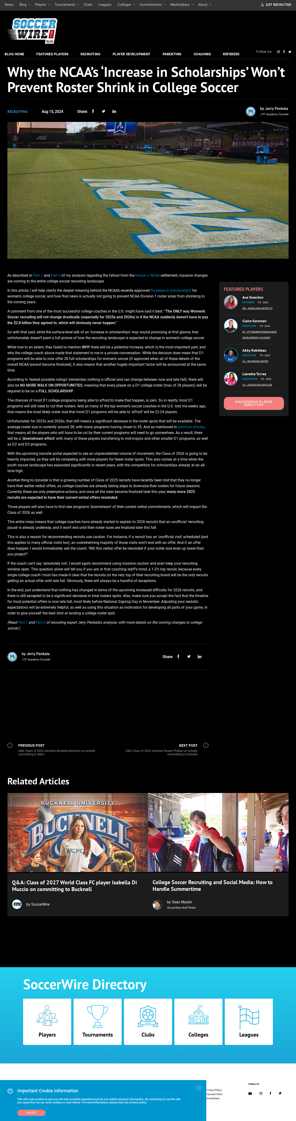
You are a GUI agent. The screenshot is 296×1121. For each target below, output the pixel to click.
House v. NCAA (147, 275)
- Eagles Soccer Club (259, 385)
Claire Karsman (254, 321)
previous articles (191, 427)
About (202, 4)
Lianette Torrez (254, 374)
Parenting (172, 54)
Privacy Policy (214, 1089)
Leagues (105, 4)
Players (40, 4)
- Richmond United (257, 361)
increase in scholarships (171, 290)
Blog (22, 4)
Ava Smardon (252, 297)
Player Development (132, 54)
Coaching (202, 54)
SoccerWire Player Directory (253, 403)
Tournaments (65, 4)
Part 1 (38, 275)
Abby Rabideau (254, 350)
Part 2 (56, 275)
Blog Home (14, 54)
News (9, 4)
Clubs (88, 4)
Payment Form (214, 1093)
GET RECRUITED (276, 4)
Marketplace (180, 4)
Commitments (151, 4)
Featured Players (52, 54)
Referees (231, 54)
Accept (31, 1112)
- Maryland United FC (260, 308)
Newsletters (213, 1097)
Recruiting (90, 54)
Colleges (124, 4)
